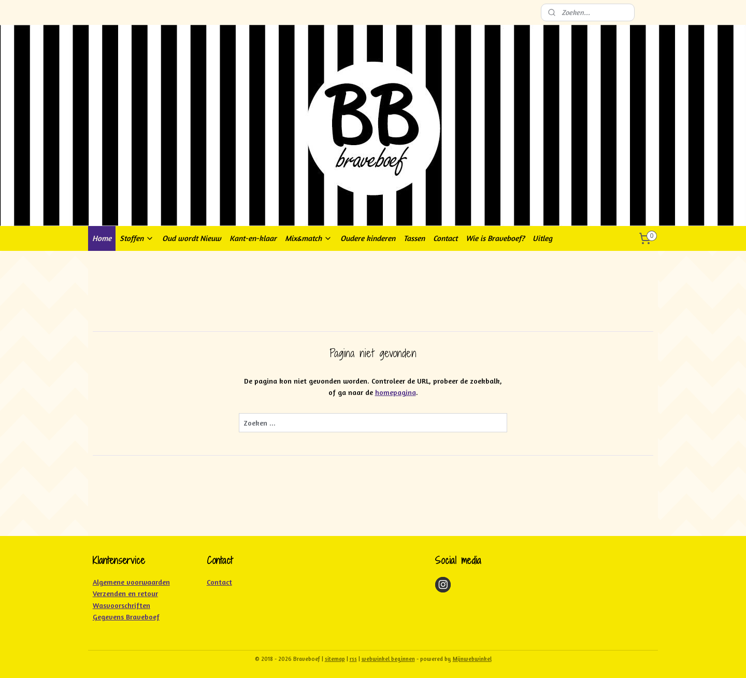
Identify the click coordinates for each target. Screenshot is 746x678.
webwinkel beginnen (388, 658)
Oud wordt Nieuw (191, 238)
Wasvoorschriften (121, 605)
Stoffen (137, 238)
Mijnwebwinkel (472, 658)
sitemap (335, 658)
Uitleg (542, 238)
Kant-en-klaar (253, 238)
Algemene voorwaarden (131, 581)
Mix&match (308, 238)
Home (101, 238)
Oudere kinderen (367, 238)
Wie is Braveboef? (495, 238)
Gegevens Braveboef (126, 616)
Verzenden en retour (125, 593)
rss (353, 658)
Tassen (414, 238)
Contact (445, 238)
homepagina (395, 392)
